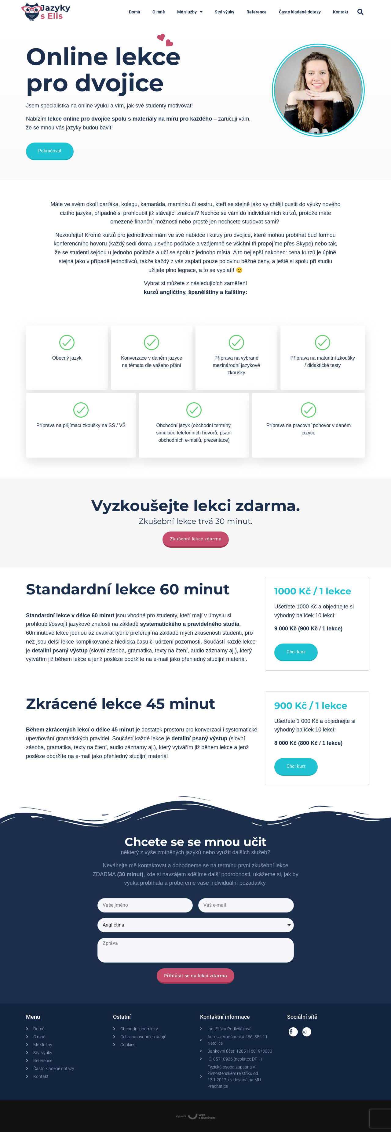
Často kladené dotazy (300, 11)
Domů (134, 11)
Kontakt (340, 11)
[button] (360, 12)
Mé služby (190, 12)
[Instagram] (306, 1031)
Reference (257, 11)
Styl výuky (224, 11)
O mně (158, 11)
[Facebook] (293, 1031)
